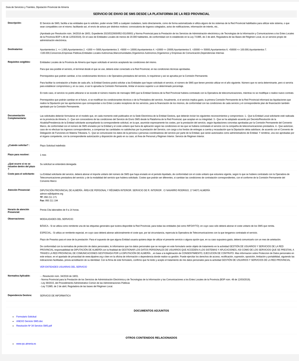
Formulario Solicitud (26, 316)
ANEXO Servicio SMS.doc (29, 321)
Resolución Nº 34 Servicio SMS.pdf (34, 325)
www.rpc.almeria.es (26, 343)
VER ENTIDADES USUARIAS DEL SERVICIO (63, 267)
